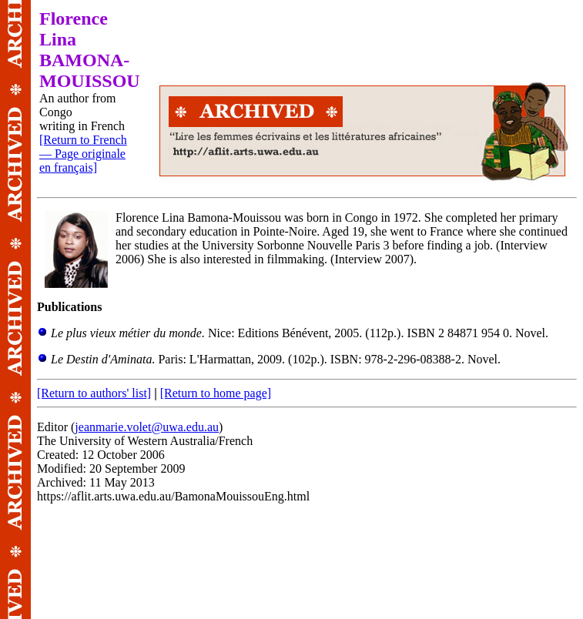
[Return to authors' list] (94, 393)
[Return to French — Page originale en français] (83, 153)
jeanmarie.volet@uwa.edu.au (147, 426)
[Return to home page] (215, 393)
